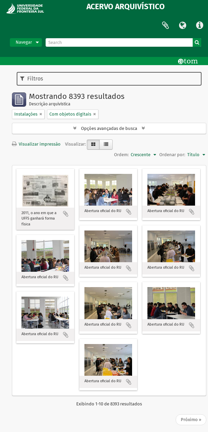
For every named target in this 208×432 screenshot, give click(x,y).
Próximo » (191, 419)
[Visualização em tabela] (106, 144)
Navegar (24, 42)
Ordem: (121, 154)
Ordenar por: (172, 154)
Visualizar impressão (36, 144)
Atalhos (199, 25)
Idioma (182, 25)
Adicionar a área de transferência (65, 213)
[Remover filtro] (40, 114)
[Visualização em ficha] (93, 144)
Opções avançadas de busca (109, 128)
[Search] (123, 42)
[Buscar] (197, 42)
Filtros (31, 78)
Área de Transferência (165, 25)
